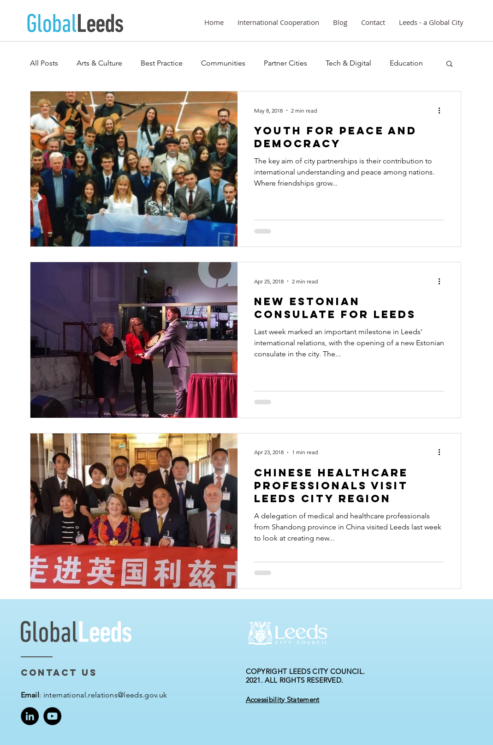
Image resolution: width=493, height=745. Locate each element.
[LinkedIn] (30, 716)
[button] (449, 64)
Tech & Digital (348, 63)
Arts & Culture (99, 63)
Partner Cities (285, 63)
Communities (223, 63)
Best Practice (162, 63)
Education (406, 63)
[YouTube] (52, 716)
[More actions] (442, 110)
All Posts (44, 63)
